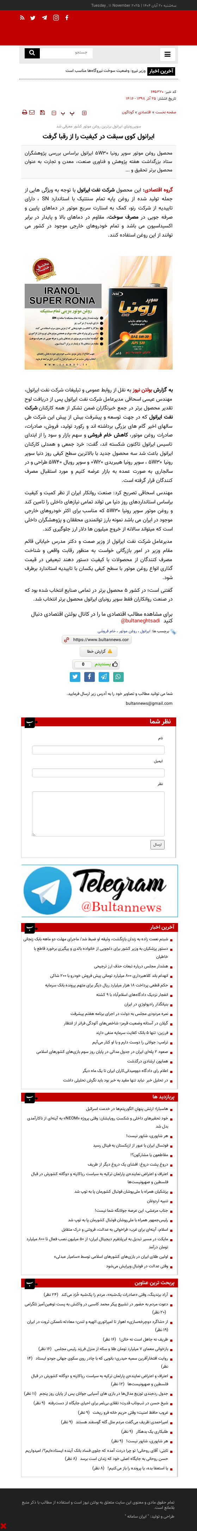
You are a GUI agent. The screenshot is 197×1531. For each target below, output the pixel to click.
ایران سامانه (137, 1516)
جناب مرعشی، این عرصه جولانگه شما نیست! (131, 1210)
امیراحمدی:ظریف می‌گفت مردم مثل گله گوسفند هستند (114, 1422)
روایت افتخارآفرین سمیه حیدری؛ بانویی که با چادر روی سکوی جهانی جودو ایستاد (97, 1362)
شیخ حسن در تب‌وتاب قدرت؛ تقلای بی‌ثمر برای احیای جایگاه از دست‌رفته (100, 1403)
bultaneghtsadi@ (140, 621)
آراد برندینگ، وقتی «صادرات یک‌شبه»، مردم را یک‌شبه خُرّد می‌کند (106, 1295)
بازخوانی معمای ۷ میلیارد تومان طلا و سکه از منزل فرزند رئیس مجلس (103, 1349)
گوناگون (128, 112)
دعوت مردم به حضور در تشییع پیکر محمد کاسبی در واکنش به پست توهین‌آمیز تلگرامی (96, 1308)
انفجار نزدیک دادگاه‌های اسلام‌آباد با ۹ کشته (132, 995)
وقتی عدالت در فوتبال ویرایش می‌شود (137, 1266)
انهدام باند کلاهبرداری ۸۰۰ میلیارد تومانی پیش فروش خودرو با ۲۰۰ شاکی (109, 976)
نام (160, 738)
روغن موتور (128, 631)
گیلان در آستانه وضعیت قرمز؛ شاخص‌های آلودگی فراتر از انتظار (116, 1023)
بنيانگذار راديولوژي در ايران (146, 1004)
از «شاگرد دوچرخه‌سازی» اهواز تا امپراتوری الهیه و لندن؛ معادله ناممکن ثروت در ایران (96, 1326)
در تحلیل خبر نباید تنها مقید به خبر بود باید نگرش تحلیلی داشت (115, 1080)
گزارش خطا (99, 651)
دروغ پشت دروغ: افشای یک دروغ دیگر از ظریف (128, 1164)
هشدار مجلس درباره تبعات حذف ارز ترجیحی (131, 966)
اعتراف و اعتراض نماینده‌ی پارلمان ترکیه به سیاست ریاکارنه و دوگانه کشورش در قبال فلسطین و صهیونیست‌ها (99, 1178)
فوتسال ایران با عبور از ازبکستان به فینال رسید (130, 1145)
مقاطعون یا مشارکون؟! (149, 1155)
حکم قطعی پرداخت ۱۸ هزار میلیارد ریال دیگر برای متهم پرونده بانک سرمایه (106, 985)
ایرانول (145, 631)
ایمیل (158, 761)
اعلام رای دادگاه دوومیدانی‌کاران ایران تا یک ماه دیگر (125, 1071)
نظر (160, 784)
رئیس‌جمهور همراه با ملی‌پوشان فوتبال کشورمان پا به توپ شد (118, 1220)
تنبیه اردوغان (157, 1201)
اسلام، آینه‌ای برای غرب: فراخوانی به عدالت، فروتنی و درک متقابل (115, 1229)
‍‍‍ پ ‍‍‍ (68, 113)
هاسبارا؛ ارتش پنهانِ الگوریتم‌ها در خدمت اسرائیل (127, 1109)
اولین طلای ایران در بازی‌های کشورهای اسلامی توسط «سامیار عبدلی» (111, 1257)
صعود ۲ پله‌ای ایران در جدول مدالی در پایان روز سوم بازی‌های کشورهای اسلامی (102, 1052)
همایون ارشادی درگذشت (147, 1061)
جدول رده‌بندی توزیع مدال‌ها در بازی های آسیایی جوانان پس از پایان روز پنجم (96, 1394)
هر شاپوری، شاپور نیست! (147, 1136)
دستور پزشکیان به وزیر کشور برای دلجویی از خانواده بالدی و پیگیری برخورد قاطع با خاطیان (101, 953)
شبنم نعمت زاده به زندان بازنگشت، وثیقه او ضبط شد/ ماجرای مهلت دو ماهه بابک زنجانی (95, 939)
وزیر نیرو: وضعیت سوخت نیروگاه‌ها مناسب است (106, 71)
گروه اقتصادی (158, 190)
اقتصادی (144, 112)
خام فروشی (107, 631)
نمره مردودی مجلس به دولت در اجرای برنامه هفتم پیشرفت (119, 1014)
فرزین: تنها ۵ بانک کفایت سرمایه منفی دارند (132, 1033)
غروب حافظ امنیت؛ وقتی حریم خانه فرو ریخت (123, 1413)
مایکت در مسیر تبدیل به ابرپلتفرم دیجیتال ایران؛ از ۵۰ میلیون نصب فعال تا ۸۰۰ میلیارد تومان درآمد (97, 1243)
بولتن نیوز (142, 390)
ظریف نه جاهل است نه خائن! (135, 1339)
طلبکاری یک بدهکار (144, 1432)
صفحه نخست (165, 112)
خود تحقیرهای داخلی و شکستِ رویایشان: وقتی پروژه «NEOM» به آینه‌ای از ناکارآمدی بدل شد (97, 1122)
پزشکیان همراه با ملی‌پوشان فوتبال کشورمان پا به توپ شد (121, 1191)
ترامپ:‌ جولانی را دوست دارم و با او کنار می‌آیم (130, 1042)
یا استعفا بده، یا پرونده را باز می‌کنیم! (130, 1468)
